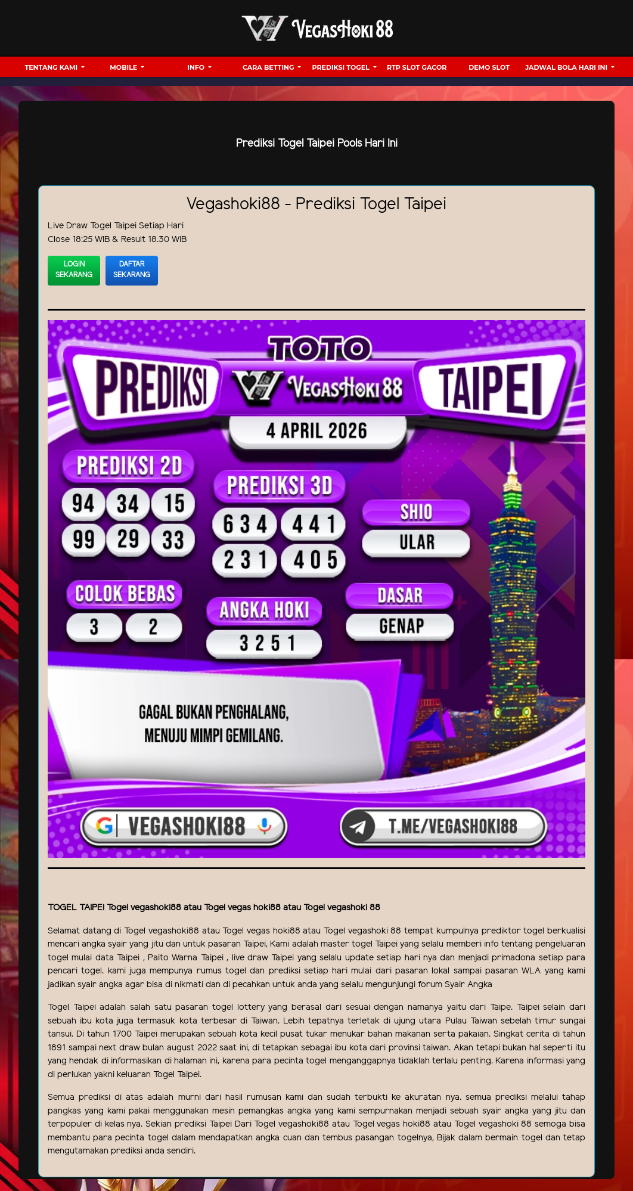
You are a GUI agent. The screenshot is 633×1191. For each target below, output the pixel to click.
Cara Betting (269, 67)
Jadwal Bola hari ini (567, 67)
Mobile (124, 67)
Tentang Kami (51, 67)
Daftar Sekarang (131, 270)
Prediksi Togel (341, 67)
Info (196, 67)
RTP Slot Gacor (416, 67)
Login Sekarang (73, 270)
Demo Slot (489, 67)
